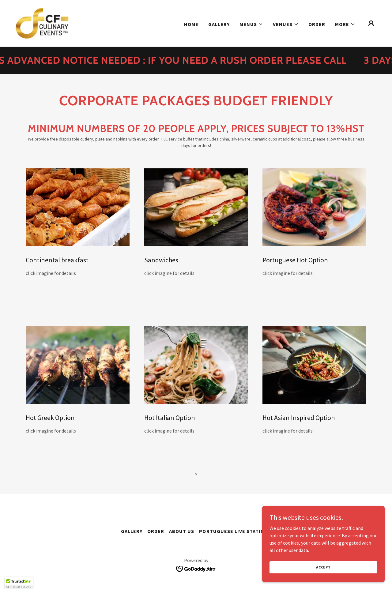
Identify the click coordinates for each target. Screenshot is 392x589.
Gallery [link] (219, 24)
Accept (323, 567)
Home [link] (191, 24)
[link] (42, 23)
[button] (251, 24)
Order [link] (316, 24)
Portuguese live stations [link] (235, 531)
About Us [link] (181, 531)
